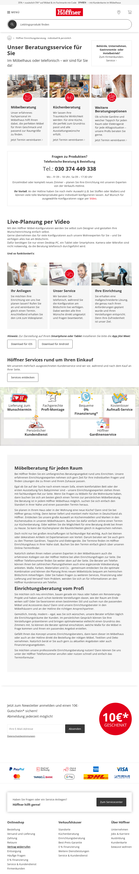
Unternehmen (119, 829)
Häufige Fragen (16, 855)
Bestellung (13, 829)
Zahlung (12, 838)
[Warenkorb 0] (130, 12)
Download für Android (55, 344)
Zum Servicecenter (111, 802)
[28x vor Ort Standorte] (118, 12)
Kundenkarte (119, 842)
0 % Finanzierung (17, 860)
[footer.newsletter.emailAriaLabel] (35, 728)
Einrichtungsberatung (71, 838)
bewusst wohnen (121, 847)
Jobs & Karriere (120, 834)
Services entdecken (23, 377)
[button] (12, 12)
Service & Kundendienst (21, 864)
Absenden (75, 729)
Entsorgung (14, 851)
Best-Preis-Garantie (70, 842)
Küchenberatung (68, 834)
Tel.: (69, 168)
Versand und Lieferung (21, 834)
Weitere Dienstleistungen (73, 851)
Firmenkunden (16, 868)
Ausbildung (118, 838)
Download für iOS (21, 344)
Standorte (64, 829)
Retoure (12, 842)
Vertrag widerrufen (18, 847)
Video (93, 198)
